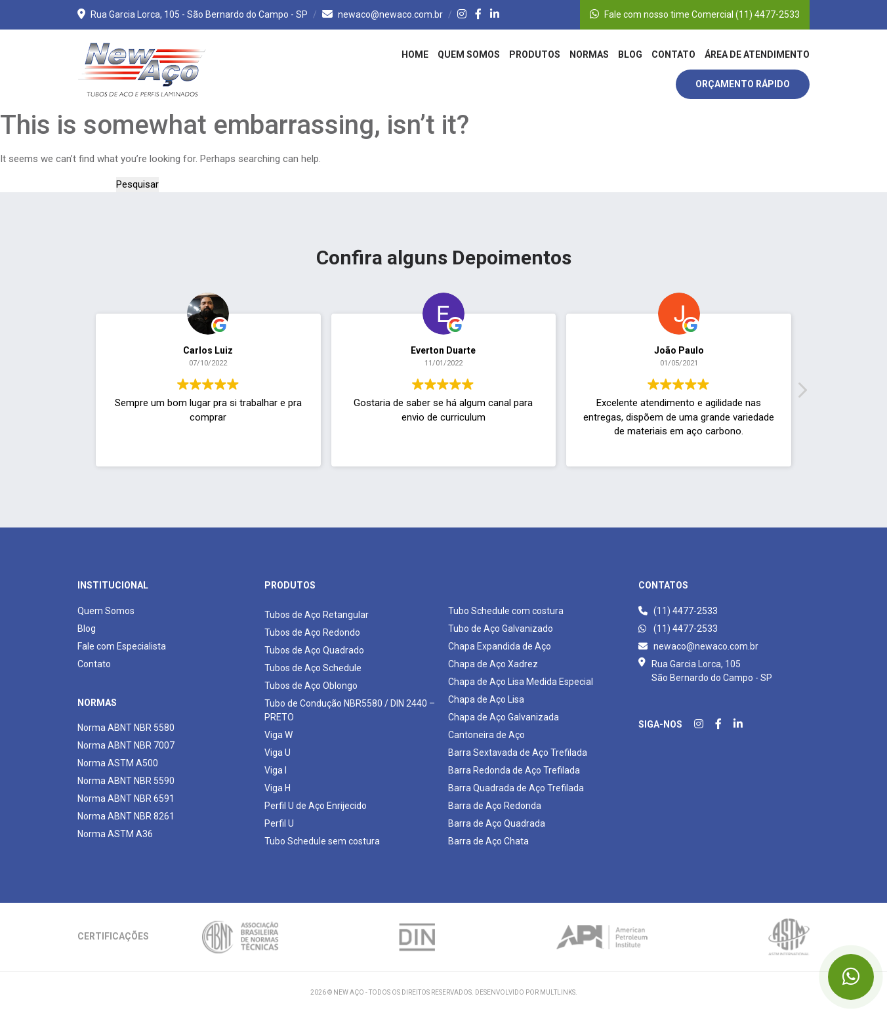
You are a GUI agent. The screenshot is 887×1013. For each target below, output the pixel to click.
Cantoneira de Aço (486, 735)
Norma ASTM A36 (115, 834)
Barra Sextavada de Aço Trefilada (517, 752)
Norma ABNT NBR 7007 (126, 745)
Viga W (278, 735)
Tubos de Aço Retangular (316, 615)
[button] (801, 402)
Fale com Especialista (121, 646)
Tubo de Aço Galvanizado (500, 628)
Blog (630, 54)
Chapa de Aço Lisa (486, 699)
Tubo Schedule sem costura (322, 841)
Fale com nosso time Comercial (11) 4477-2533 (695, 14)
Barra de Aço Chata (488, 841)
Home (415, 54)
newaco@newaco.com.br (382, 14)
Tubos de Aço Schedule (312, 668)
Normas (589, 54)
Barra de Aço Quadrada (496, 823)
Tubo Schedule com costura (506, 611)
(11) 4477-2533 (678, 611)
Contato (673, 54)
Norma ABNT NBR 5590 (126, 780)
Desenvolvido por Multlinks (525, 992)
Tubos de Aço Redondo (312, 632)
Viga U (277, 752)
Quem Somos (469, 54)
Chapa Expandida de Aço (499, 646)
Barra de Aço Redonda (494, 805)
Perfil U (279, 823)
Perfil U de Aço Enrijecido (315, 805)
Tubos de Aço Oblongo (311, 685)
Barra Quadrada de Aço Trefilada (516, 788)
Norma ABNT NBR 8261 (126, 816)
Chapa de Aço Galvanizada (503, 717)
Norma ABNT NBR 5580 (126, 727)
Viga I (275, 770)
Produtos (534, 54)
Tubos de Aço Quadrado (314, 650)
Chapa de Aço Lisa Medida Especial (520, 681)
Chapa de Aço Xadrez (493, 664)
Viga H (277, 788)
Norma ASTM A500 (117, 763)
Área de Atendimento (757, 54)
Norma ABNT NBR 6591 (126, 798)
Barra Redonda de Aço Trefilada (514, 770)
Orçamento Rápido (742, 84)
